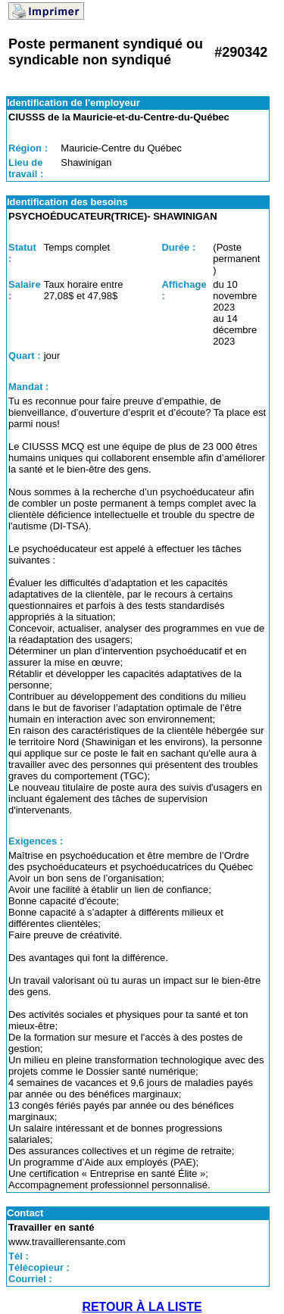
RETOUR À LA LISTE (141, 1306)
